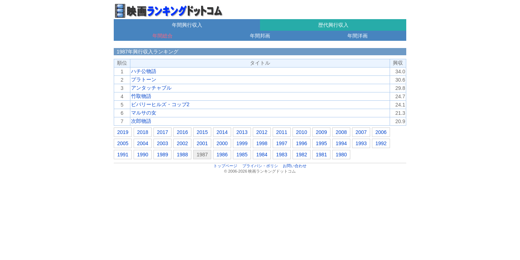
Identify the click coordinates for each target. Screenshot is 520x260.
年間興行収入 (187, 25)
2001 (202, 143)
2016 (182, 132)
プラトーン (143, 79)
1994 (341, 143)
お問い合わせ (295, 166)
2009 (321, 132)
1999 (241, 143)
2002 (182, 143)
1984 (261, 154)
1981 (321, 154)
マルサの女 (143, 113)
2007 (361, 132)
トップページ (225, 166)
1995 (321, 143)
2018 (142, 132)
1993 (361, 143)
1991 (122, 154)
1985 (241, 154)
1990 (142, 154)
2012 (261, 132)
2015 (202, 132)
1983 (281, 154)
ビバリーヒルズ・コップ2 (160, 104)
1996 (301, 143)
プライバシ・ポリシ (260, 166)
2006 (380, 132)
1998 (261, 143)
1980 (341, 154)
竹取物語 (141, 96)
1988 (182, 154)
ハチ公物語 (143, 71)
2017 (162, 132)
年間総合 (162, 36)
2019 (122, 132)
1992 (380, 143)
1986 (222, 154)
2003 (162, 143)
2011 (281, 132)
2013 (241, 132)
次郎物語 (141, 121)
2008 (341, 132)
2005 (122, 143)
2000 (222, 143)
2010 (301, 132)
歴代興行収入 (333, 25)
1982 (301, 154)
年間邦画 (260, 36)
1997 (281, 143)
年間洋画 (357, 36)
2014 (222, 132)
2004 (142, 143)
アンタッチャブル (151, 88)
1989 (162, 154)
